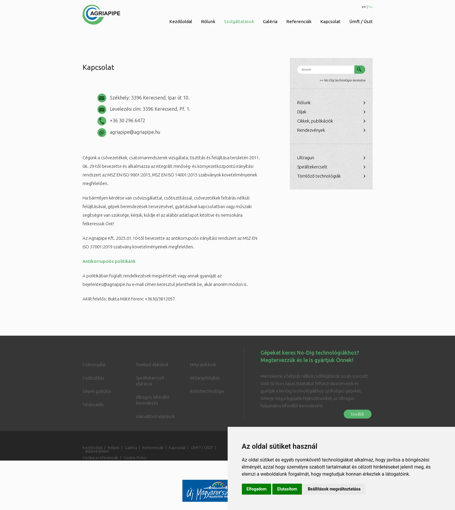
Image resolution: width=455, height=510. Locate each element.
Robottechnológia (207, 391)
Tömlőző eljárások (152, 364)
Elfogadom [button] (257, 489)
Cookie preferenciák (100, 458)
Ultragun (305, 157)
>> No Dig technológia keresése (342, 80)
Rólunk (208, 21)
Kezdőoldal (180, 21)
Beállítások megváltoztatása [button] (334, 489)
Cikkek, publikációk (315, 120)
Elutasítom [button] (287, 489)
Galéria (270, 21)
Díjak (301, 111)
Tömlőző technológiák (319, 175)
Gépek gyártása (97, 391)
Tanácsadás (93, 404)
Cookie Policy (134, 458)
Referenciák (298, 21)
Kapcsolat (330, 21)
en (364, 7)
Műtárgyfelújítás (205, 378)
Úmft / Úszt (361, 21)
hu (371, 7)
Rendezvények (311, 130)
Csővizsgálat (94, 364)
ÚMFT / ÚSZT (202, 447)
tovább (357, 414)
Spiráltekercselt (312, 166)
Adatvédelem (97, 451)
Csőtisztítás (93, 378)
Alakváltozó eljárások (155, 416)
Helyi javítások (203, 364)
